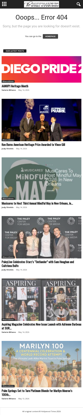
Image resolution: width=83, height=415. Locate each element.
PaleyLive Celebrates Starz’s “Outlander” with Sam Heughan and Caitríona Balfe (38, 263)
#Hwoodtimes (8, 81)
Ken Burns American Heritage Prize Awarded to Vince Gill (33, 144)
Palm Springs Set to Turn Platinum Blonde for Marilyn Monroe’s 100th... (37, 392)
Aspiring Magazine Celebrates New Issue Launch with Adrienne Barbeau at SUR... (41, 326)
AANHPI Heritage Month (15, 86)
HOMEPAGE (50, 36)
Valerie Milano (9, 90)
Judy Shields (7, 148)
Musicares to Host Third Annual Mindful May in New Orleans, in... (37, 203)
